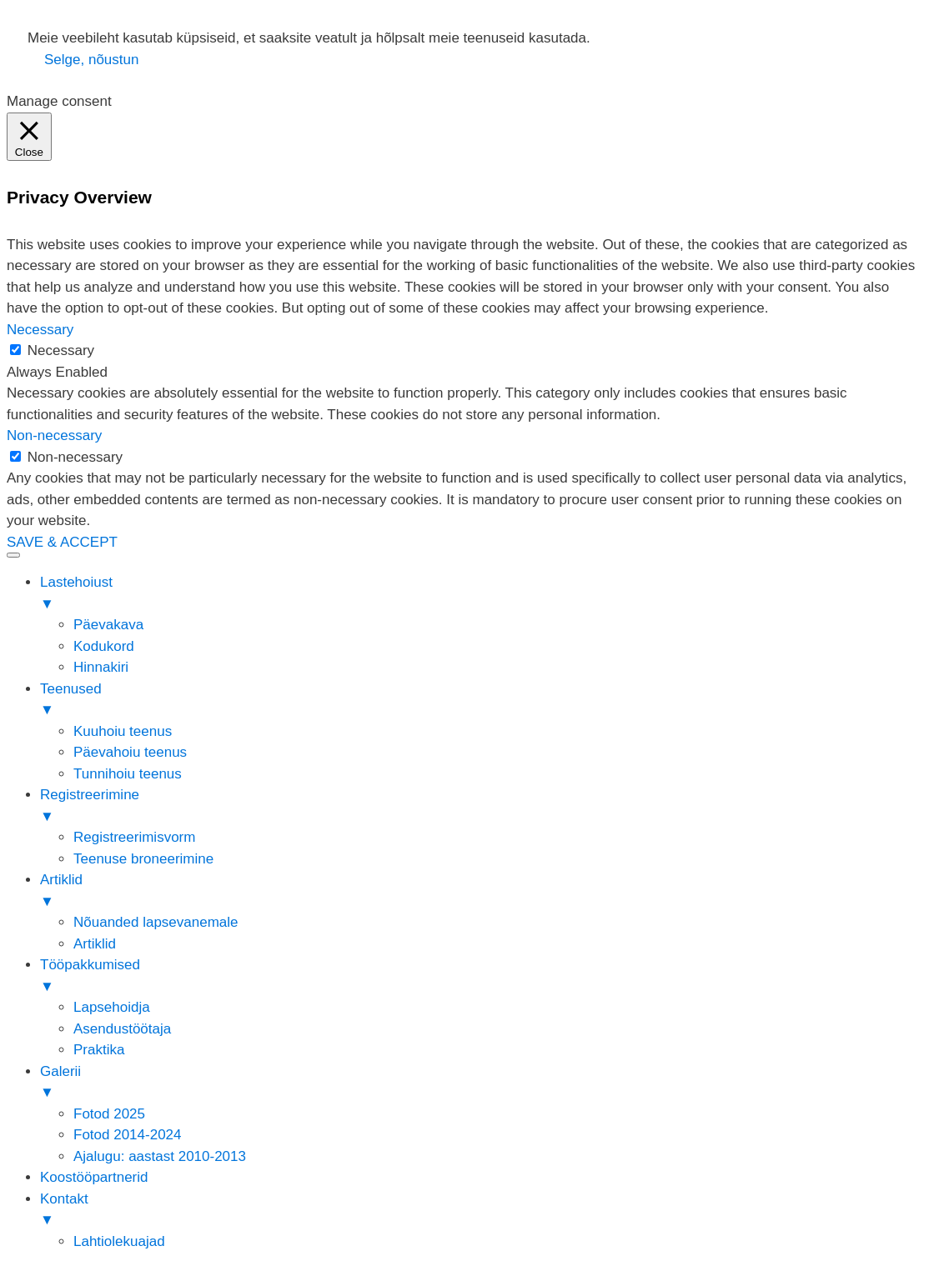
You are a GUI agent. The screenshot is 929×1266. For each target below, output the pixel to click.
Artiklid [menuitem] (481, 892)
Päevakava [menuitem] (108, 625)
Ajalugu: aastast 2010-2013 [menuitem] (159, 1156)
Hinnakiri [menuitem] (100, 667)
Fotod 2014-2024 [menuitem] (127, 1135)
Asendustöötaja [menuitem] (122, 1029)
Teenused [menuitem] (481, 701)
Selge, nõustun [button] (91, 60)
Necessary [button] (40, 330)
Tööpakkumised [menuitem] (481, 977)
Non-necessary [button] (54, 435)
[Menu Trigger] (13, 555)
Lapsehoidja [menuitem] (111, 1007)
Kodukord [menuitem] (103, 646)
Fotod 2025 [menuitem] (109, 1114)
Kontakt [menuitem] (481, 1211)
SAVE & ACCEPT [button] (62, 542)
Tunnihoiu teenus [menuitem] (127, 774)
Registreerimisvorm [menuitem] (134, 837)
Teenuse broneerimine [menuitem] (143, 859)
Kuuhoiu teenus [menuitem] (122, 731)
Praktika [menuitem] (98, 1050)
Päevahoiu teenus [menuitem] (130, 752)
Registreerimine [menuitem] (481, 807)
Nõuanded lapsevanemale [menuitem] (156, 922)
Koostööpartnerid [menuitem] (94, 1177)
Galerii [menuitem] (481, 1083)
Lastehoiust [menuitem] (481, 594)
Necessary (61, 350)
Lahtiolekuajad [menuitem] (119, 1241)
